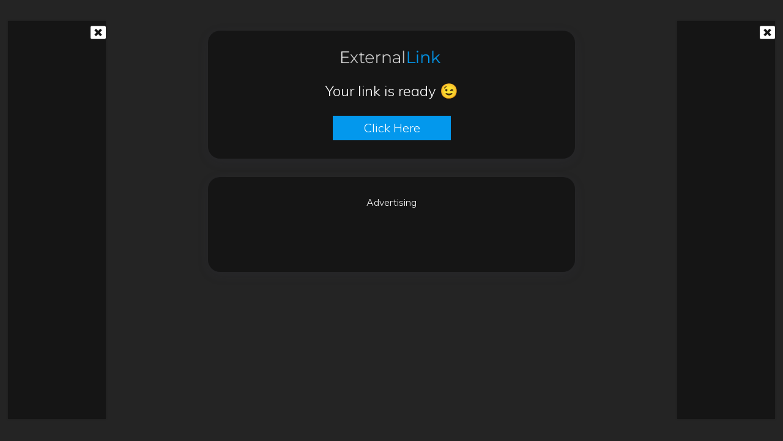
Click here (391, 127)
